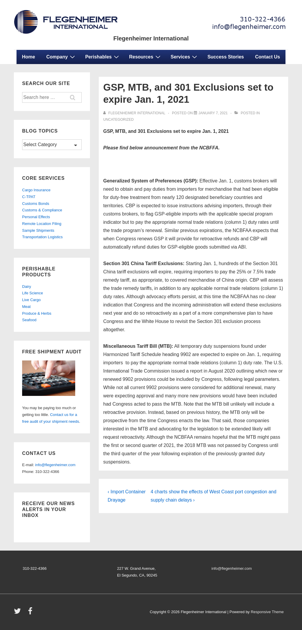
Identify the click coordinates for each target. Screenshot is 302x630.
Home (28, 56)
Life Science (32, 293)
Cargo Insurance (36, 190)
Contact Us (267, 56)
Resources (145, 57)
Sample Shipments (38, 230)
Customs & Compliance (42, 210)
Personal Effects (36, 217)
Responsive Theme (267, 612)
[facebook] (31, 613)
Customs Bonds (35, 203)
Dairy (26, 286)
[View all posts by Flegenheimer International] (134, 113)
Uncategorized (118, 119)
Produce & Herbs (36, 313)
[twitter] (19, 613)
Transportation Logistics (42, 237)
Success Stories (225, 56)
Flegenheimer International (151, 38)
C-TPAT (28, 197)
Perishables (102, 57)
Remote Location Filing (41, 223)
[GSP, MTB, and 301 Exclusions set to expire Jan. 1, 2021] (213, 113)
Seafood (29, 320)
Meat (26, 306)
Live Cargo (31, 300)
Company (61, 57)
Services (185, 57)
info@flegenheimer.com (55, 465)
